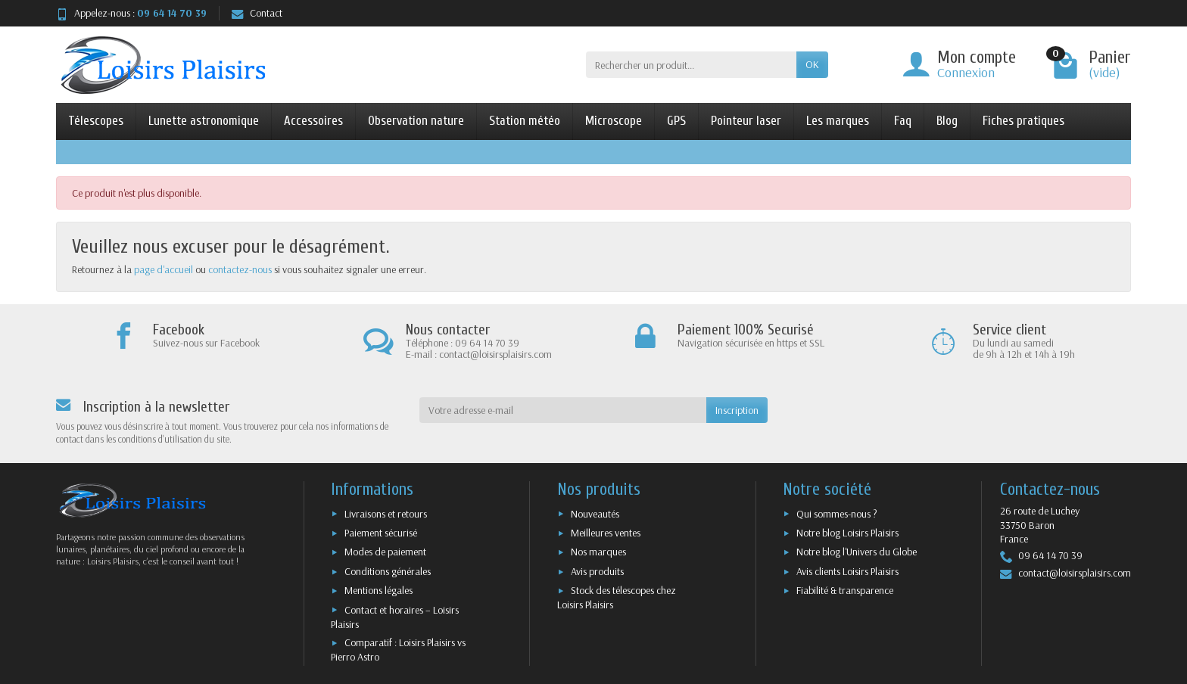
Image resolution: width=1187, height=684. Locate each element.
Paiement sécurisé (380, 532)
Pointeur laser (746, 120)
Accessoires (313, 120)
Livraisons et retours (385, 514)
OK (812, 64)
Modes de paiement (385, 551)
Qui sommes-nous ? (836, 514)
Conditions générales (387, 571)
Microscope (613, 120)
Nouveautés (595, 514)
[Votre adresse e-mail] (562, 410)
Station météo (524, 120)
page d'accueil (163, 269)
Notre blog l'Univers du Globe (856, 551)
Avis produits (597, 571)
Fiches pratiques (1023, 120)
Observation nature (416, 120)
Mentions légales (378, 590)
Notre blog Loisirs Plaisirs (847, 532)
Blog (947, 120)
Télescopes (95, 120)
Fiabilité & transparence (844, 590)
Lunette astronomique (203, 120)
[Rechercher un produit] (691, 64)
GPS (676, 120)
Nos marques (598, 551)
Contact (257, 13)
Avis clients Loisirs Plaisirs (847, 571)
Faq (902, 120)
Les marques (837, 120)
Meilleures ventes (605, 532)
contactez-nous (240, 269)
